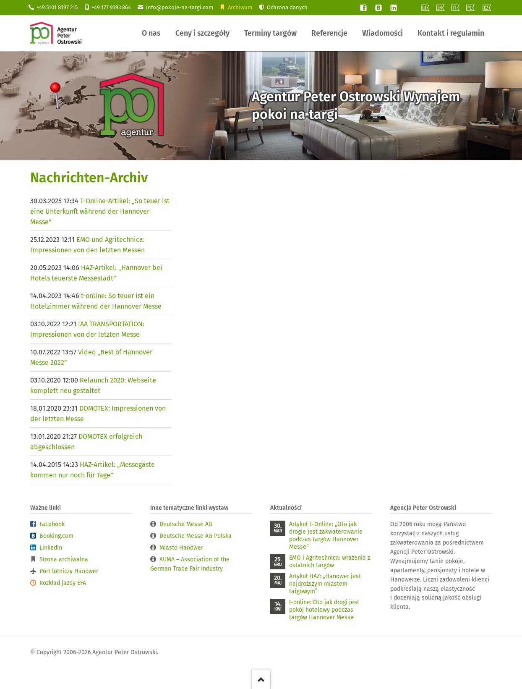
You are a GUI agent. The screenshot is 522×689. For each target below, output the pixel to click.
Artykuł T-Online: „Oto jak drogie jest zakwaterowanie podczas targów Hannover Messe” (326, 535)
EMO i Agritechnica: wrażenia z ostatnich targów (329, 561)
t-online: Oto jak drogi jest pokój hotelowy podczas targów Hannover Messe (324, 610)
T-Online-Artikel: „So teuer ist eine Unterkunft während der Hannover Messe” (100, 211)
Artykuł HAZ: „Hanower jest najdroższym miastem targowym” (325, 584)
